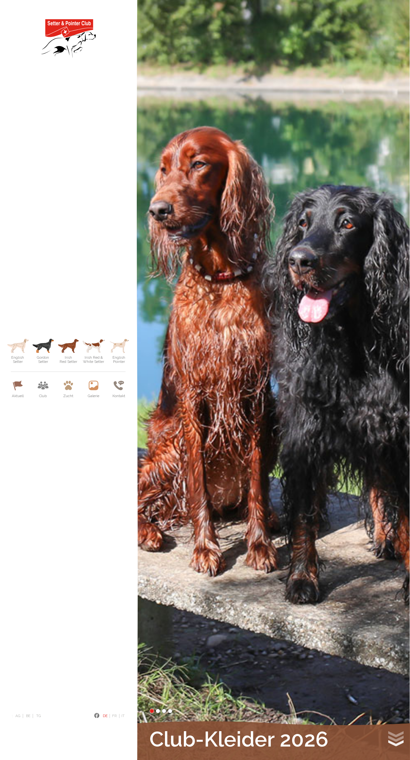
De (105, 716)
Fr (114, 716)
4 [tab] (170, 711)
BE (28, 716)
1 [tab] (152, 711)
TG (38, 716)
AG (17, 716)
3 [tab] (164, 711)
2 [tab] (158, 711)
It (123, 716)
